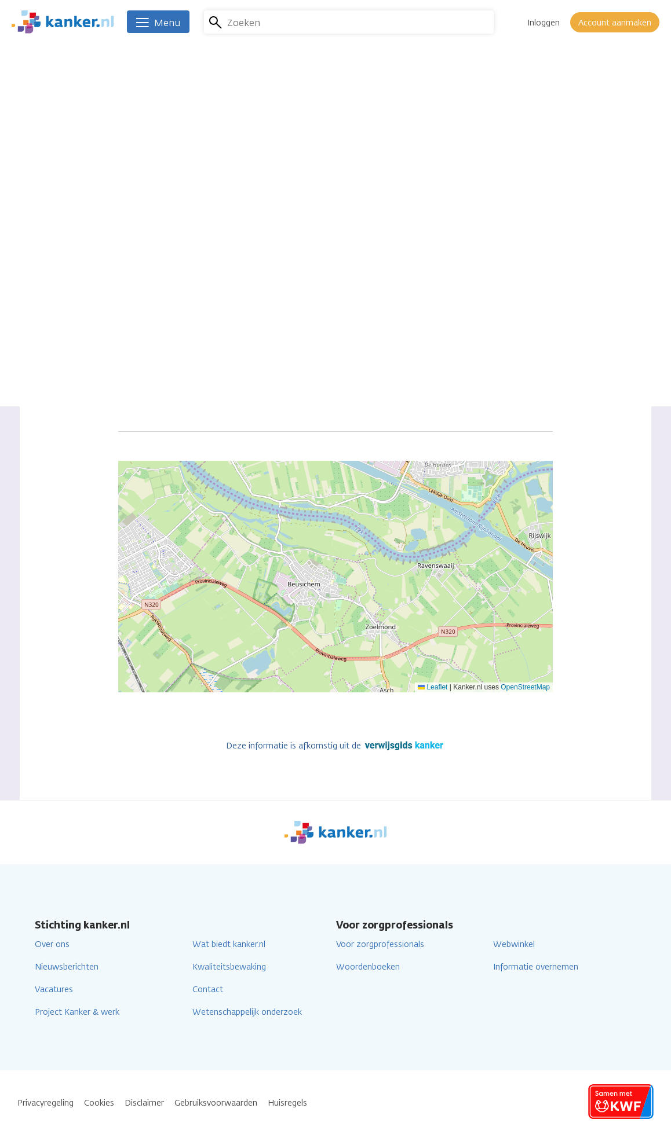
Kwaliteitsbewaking (229, 966)
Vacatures (54, 989)
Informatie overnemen (535, 966)
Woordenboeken (368, 966)
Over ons (52, 944)
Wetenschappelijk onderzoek (247, 1012)
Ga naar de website (304, 221)
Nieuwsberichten (67, 966)
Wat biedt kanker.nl (228, 944)
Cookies (99, 1103)
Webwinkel (514, 944)
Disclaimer (144, 1103)
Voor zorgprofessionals (380, 944)
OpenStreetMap (525, 687)
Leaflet (432, 687)
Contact (207, 989)
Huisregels (287, 1103)
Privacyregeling (45, 1103)
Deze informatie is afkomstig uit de (336, 745)
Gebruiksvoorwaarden (215, 1103)
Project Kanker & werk (77, 1012)
